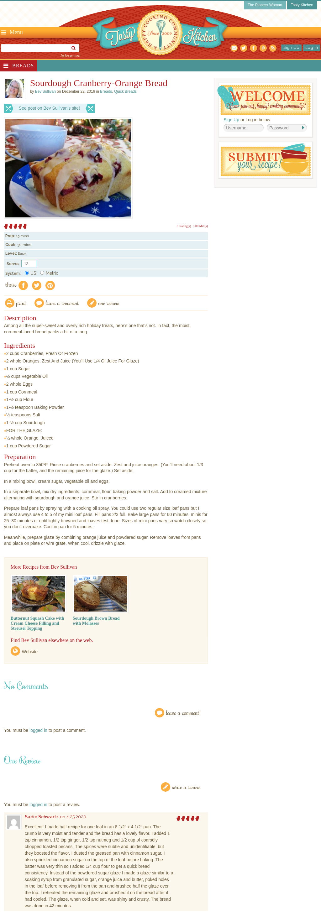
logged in (38, 730)
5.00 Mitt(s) (200, 226)
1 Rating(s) (184, 226)
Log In (311, 47)
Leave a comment (62, 303)
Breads (23, 65)
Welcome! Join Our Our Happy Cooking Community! (264, 100)
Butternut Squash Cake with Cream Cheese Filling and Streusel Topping (37, 623)
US (30, 273)
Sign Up (291, 47)
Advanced (71, 56)
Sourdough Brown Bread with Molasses (96, 621)
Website (30, 651)
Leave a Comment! (183, 712)
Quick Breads (125, 91)
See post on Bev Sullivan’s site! (49, 108)
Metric (49, 273)
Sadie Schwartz (42, 816)
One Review (108, 303)
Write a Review (186, 787)
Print (21, 303)
